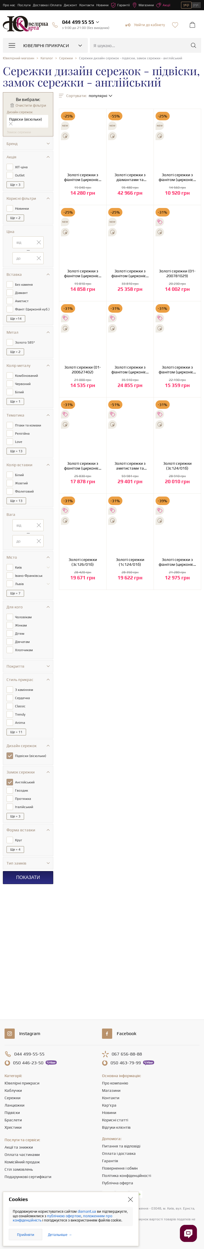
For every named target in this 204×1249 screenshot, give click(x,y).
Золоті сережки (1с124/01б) (130, 562)
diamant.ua (87, 1211)
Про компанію (115, 1083)
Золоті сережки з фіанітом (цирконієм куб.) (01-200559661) (130, 370)
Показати (28, 877)
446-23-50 (28, 1063)
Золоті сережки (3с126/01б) (83, 562)
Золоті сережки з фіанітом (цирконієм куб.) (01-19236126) (177, 562)
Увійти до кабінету (145, 25)
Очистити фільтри (31, 105)
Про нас (9, 5)
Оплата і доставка (119, 1153)
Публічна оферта (117, 1183)
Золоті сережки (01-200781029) (177, 273)
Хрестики (13, 1127)
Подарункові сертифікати (28, 1177)
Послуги (24, 5)
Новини (102, 5)
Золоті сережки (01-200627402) (82, 369)
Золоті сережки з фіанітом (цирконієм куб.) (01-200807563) (130, 273)
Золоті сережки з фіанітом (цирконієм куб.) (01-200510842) (82, 466)
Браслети (13, 1120)
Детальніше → (60, 1235)
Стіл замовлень (19, 1169)
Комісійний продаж (22, 1162)
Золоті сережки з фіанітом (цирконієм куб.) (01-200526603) (177, 370)
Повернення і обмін (120, 1168)
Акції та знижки (19, 1147)
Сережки (12, 1098)
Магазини (143, 5)
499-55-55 (29, 1054)
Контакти (86, 5)
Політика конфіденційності (126, 1175)
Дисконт (70, 5)
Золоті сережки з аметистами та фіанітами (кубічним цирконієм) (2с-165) (129, 466)
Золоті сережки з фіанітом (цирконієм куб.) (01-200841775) (82, 177)
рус (196, 5)
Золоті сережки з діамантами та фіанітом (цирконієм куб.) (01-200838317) (130, 177)
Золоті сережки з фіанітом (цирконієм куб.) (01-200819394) (82, 273)
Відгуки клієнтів (116, 1127)
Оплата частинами (22, 1155)
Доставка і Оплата (47, 5)
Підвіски (12, 1113)
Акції (163, 5)
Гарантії (120, 5)
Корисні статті (115, 1120)
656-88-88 (127, 1054)
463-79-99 (125, 1063)
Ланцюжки (14, 1105)
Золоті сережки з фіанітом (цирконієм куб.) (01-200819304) (177, 177)
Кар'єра (109, 1105)
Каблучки (13, 1090)
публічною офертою (64, 1216)
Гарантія (110, 1161)
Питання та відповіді (121, 1146)
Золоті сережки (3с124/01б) (177, 465)
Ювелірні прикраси (22, 1083)
